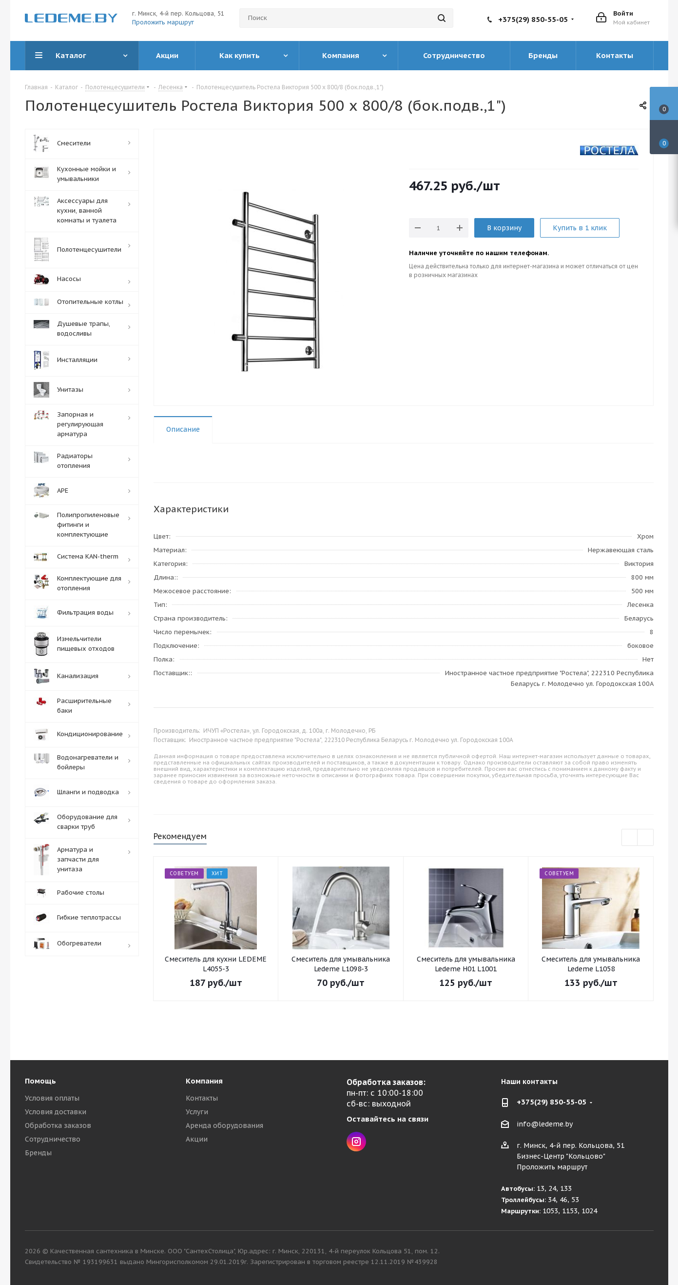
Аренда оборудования (224, 1125)
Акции (197, 1139)
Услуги (197, 1111)
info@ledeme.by (545, 1124)
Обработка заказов (58, 1125)
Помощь (40, 1080)
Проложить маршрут (163, 22)
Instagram (356, 1141)
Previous (630, 837)
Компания (204, 1080)
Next (646, 837)
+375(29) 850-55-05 (533, 19)
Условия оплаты (52, 1098)
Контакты (202, 1098)
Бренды (38, 1152)
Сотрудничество (52, 1139)
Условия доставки (55, 1111)
